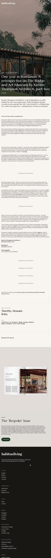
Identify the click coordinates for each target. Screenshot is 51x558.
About (2, 501)
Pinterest (3, 519)
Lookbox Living (5, 533)
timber (20, 194)
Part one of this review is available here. (12, 116)
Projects (3, 473)
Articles (3, 475)
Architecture (5, 322)
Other (2, 72)
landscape (6, 193)
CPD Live (3, 544)
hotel (14, 323)
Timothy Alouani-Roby (11, 72)
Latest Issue (4, 488)
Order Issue (6, 439)
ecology (24, 151)
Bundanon (15, 322)
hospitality (9, 323)
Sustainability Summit (7, 546)
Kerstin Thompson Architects (29, 125)
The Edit (3, 479)
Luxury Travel (4, 529)
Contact (3, 503)
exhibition (31, 322)
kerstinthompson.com (7, 241)
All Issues (3, 490)
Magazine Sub (5, 492)
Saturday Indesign (6, 542)
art (10, 322)
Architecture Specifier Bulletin (8, 548)
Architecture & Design (7, 527)
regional (39, 232)
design (20, 322)
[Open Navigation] (48, 3)
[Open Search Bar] (43, 3)
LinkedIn (3, 517)
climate (15, 226)
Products (3, 477)
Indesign (3, 531)
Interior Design (20, 323)
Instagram (4, 513)
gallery (3, 323)
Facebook (4, 515)
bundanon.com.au (6, 246)
